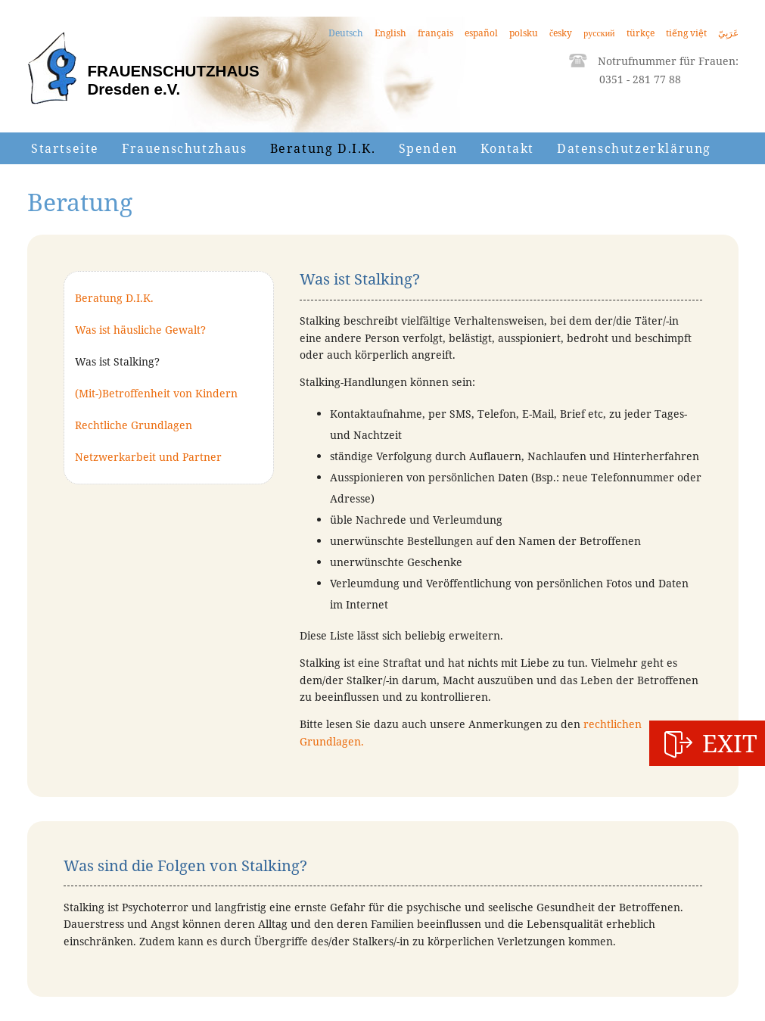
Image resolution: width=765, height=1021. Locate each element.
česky (560, 32)
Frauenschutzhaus (184, 148)
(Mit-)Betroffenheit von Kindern (156, 393)
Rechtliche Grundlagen (133, 425)
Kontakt (507, 148)
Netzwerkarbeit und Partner (148, 457)
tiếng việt (686, 32)
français (435, 32)
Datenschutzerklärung (634, 148)
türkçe (641, 32)
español (481, 32)
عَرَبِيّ (728, 32)
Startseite (65, 148)
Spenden (428, 148)
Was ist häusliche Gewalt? (140, 329)
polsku (523, 32)
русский (598, 32)
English (390, 32)
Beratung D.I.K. (323, 148)
